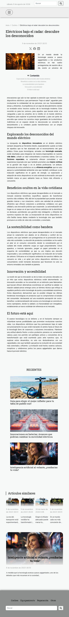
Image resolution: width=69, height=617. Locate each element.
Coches (14, 25)
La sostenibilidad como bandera (33, 84)
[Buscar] (45, 3)
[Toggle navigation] (9, 12)
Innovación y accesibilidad (33, 87)
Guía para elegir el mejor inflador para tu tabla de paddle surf (32, 402)
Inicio (8, 25)
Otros (53, 600)
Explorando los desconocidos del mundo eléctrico (33, 79)
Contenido (34, 75)
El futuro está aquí (33, 90)
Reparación (42, 600)
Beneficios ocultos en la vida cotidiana (33, 82)
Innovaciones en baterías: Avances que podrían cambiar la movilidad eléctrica (31, 435)
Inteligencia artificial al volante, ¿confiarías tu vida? (33, 468)
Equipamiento (27, 600)
